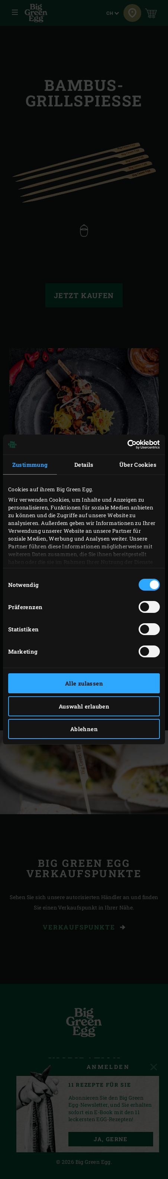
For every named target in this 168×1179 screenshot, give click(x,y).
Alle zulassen (84, 683)
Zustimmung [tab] (30, 464)
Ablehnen (84, 729)
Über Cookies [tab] (137, 464)
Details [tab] (84, 464)
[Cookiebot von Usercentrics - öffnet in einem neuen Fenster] (127, 444)
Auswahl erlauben (84, 706)
